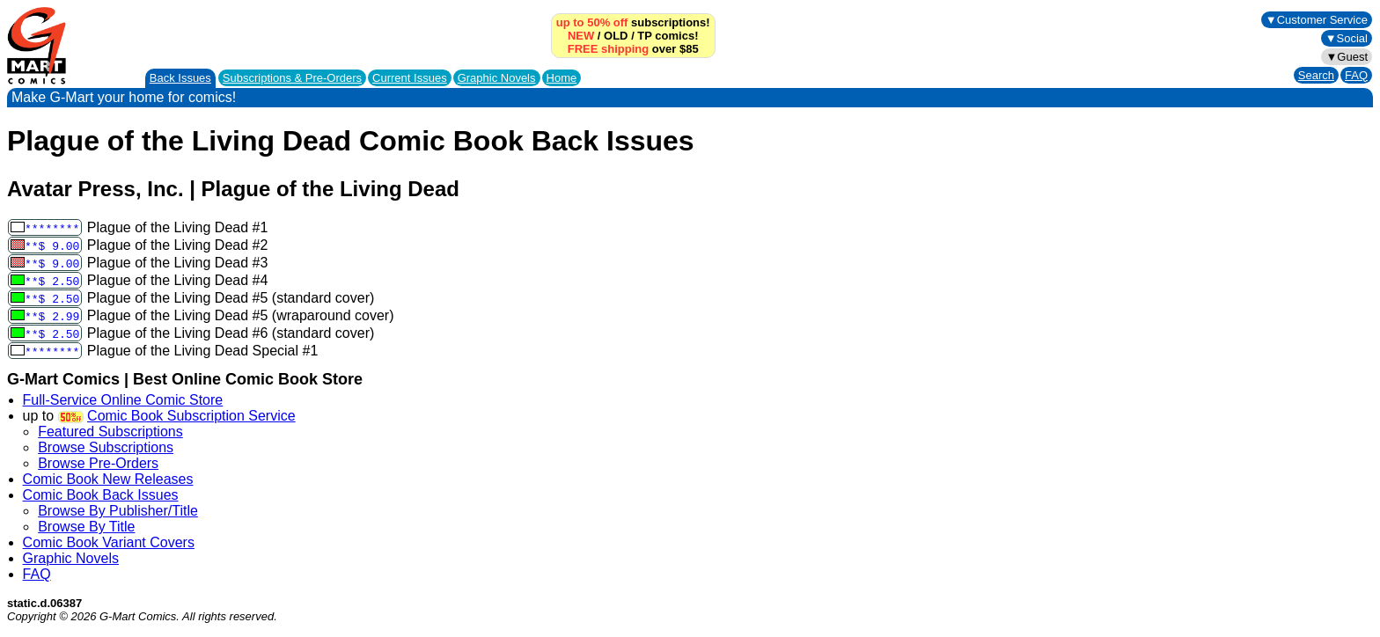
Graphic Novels (497, 77)
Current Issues (409, 77)
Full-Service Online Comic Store (123, 399)
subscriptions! (633, 22)
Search (1316, 75)
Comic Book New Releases (108, 479)
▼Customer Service (1317, 19)
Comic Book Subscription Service (191, 415)
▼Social (1346, 38)
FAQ (1356, 75)
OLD (616, 35)
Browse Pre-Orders (98, 463)
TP (644, 35)
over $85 (633, 48)
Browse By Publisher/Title (118, 510)
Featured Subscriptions (110, 431)
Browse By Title (86, 526)
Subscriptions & (292, 77)
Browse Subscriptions (105, 447)
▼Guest (1346, 56)
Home (562, 77)
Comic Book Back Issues (101, 494)
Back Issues (180, 77)
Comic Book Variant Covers (109, 542)
